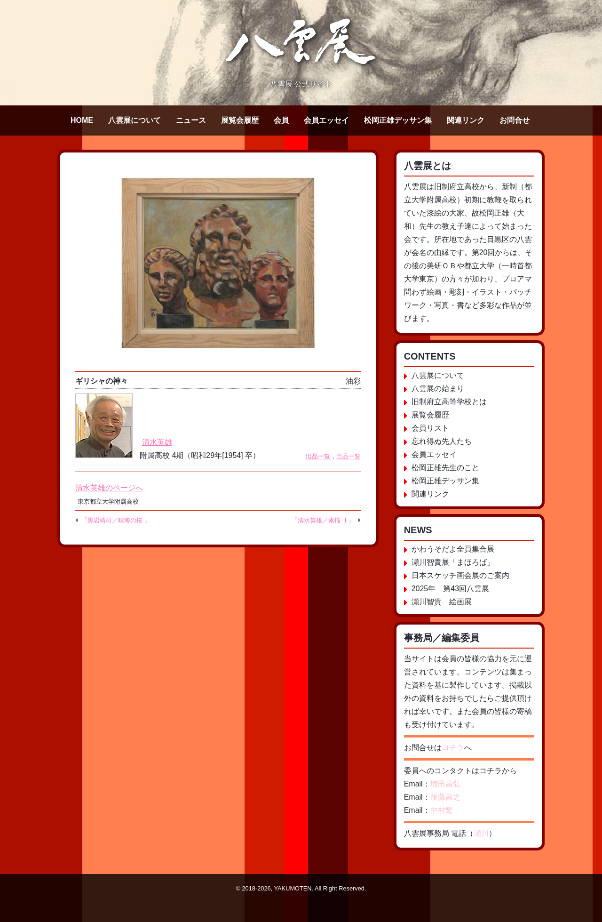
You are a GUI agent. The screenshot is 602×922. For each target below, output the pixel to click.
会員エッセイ (326, 120)
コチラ (453, 748)
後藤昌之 (445, 797)
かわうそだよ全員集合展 (453, 549)
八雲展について (134, 120)
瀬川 (481, 833)
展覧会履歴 (240, 120)
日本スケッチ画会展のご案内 (460, 575)
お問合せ (514, 120)
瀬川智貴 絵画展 (442, 602)
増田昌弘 (445, 784)
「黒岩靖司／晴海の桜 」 (115, 520)
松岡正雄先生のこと (445, 468)
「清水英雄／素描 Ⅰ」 (323, 520)
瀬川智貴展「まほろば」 (453, 562)
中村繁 (441, 810)
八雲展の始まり (438, 389)
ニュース (191, 120)
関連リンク (465, 120)
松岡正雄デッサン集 (398, 120)
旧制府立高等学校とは (449, 402)
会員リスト (430, 428)
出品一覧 (318, 456)
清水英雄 (157, 442)
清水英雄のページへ (109, 488)
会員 (281, 120)
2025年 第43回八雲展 (450, 589)
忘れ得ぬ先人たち (442, 441)
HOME (82, 120)
